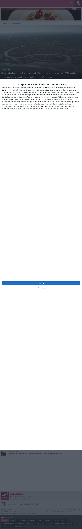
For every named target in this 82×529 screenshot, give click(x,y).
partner (17, 87)
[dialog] (41, 264)
